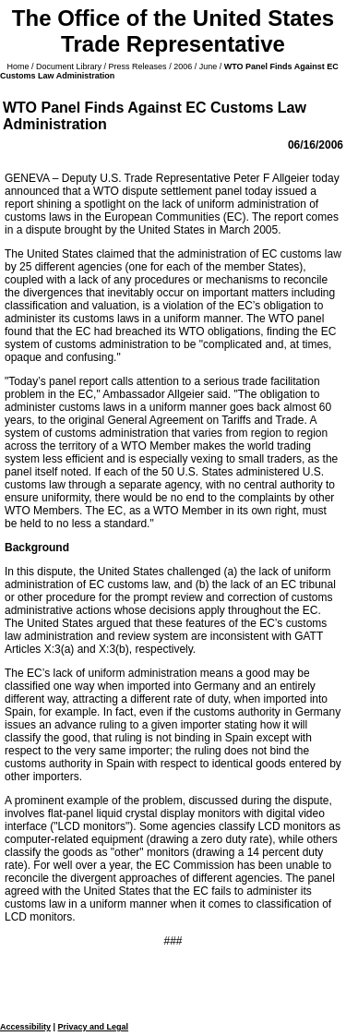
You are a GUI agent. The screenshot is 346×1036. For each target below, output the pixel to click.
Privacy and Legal (93, 1026)
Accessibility (25, 1026)
